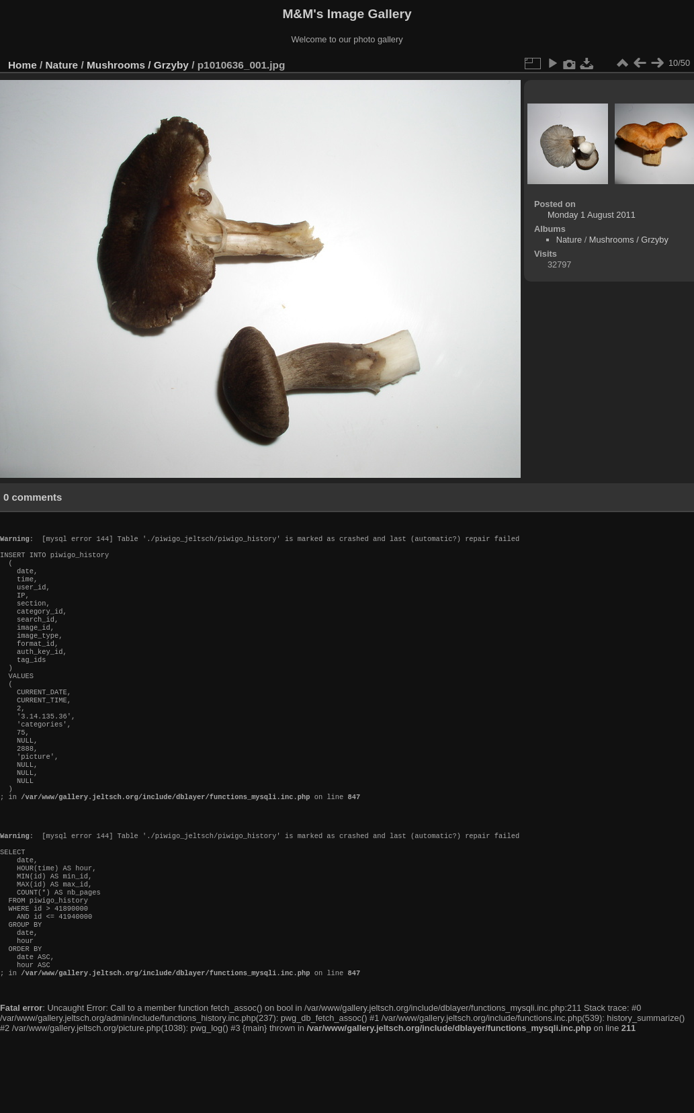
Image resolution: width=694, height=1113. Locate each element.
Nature (62, 65)
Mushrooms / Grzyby (138, 65)
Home (22, 65)
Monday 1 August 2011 (592, 215)
